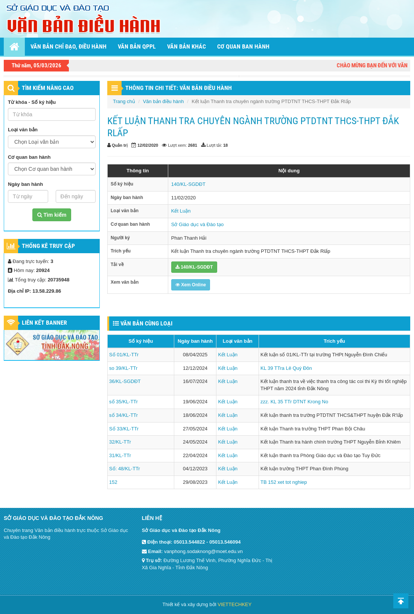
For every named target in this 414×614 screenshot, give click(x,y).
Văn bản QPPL (137, 46)
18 (225, 145)
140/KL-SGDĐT (188, 184)
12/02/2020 (147, 145)
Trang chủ (124, 101)
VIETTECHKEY (234, 604)
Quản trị (120, 145)
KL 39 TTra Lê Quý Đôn (286, 368)
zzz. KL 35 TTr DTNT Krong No (294, 401)
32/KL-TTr (120, 442)
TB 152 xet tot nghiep (283, 482)
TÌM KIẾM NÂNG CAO (48, 87)
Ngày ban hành (25, 184)
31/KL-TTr (120, 455)
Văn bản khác (186, 46)
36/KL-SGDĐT (125, 381)
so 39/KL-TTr (123, 368)
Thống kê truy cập (48, 245)
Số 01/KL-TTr (124, 354)
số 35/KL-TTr (123, 401)
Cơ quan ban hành (243, 46)
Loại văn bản (23, 129)
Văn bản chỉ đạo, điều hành (68, 46)
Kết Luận (181, 211)
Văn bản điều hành (163, 101)
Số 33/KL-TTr (124, 429)
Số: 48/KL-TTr (124, 468)
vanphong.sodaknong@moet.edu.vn (203, 551)
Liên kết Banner (44, 322)
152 (113, 482)
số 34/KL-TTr (123, 415)
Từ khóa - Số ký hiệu (32, 102)
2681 (192, 145)
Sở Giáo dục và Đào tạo (197, 224)
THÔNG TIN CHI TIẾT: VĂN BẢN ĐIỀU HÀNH (178, 87)
